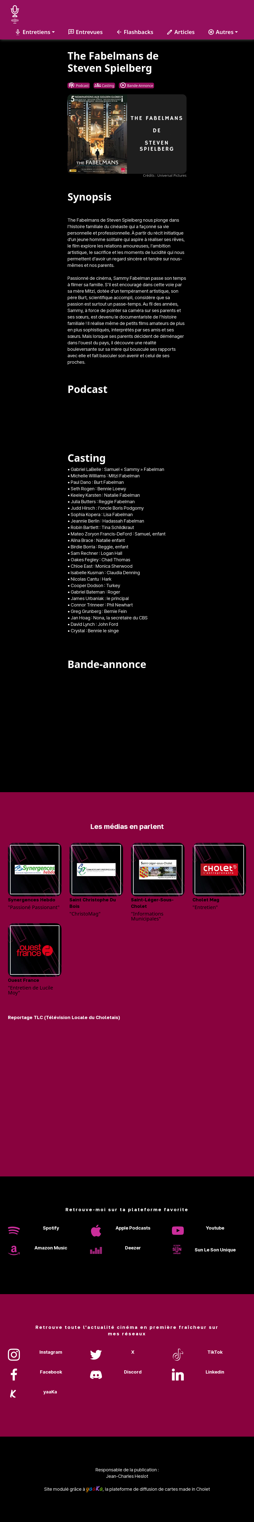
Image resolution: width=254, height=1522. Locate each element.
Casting (104, 85)
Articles (180, 32)
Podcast (78, 85)
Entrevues (85, 32)
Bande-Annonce (136, 85)
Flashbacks (134, 32)
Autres (221, 32)
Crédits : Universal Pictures (165, 175)
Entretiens (32, 32)
